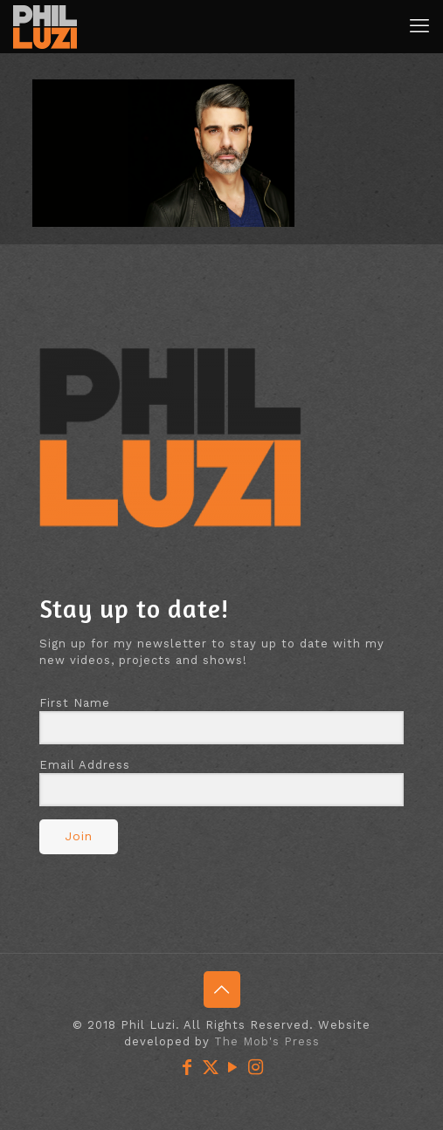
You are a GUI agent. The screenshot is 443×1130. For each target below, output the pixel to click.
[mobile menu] (419, 26)
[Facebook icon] (188, 1067)
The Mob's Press (267, 1041)
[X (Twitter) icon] (210, 1067)
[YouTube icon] (233, 1067)
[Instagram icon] (256, 1067)
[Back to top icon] (222, 989)
